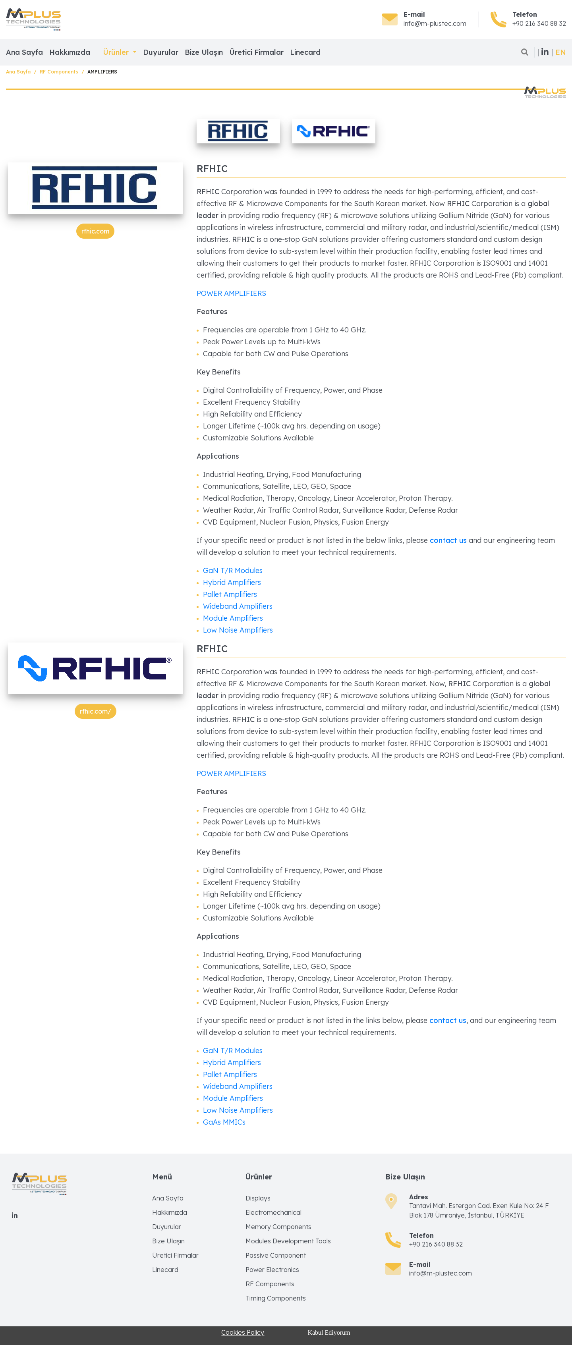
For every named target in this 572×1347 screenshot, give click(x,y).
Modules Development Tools (288, 1241)
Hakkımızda (69, 52)
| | (545, 52)
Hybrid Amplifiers (232, 582)
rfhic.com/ (95, 711)
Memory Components (278, 1227)
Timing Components (275, 1298)
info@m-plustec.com (435, 23)
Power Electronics (272, 1270)
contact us (449, 540)
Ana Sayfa (24, 52)
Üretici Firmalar (256, 52)
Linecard (305, 52)
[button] (560, 52)
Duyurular (160, 52)
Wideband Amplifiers (237, 606)
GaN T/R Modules (233, 570)
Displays (258, 1198)
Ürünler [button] (117, 52)
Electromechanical (273, 1212)
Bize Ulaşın (204, 52)
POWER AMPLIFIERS (231, 293)
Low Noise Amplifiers (238, 630)
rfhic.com (95, 231)
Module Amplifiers (233, 618)
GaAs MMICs (224, 1122)
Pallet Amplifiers (230, 594)
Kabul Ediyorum (328, 1332)
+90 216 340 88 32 (539, 23)
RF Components (59, 72)
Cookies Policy (242, 1332)
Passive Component (275, 1255)
